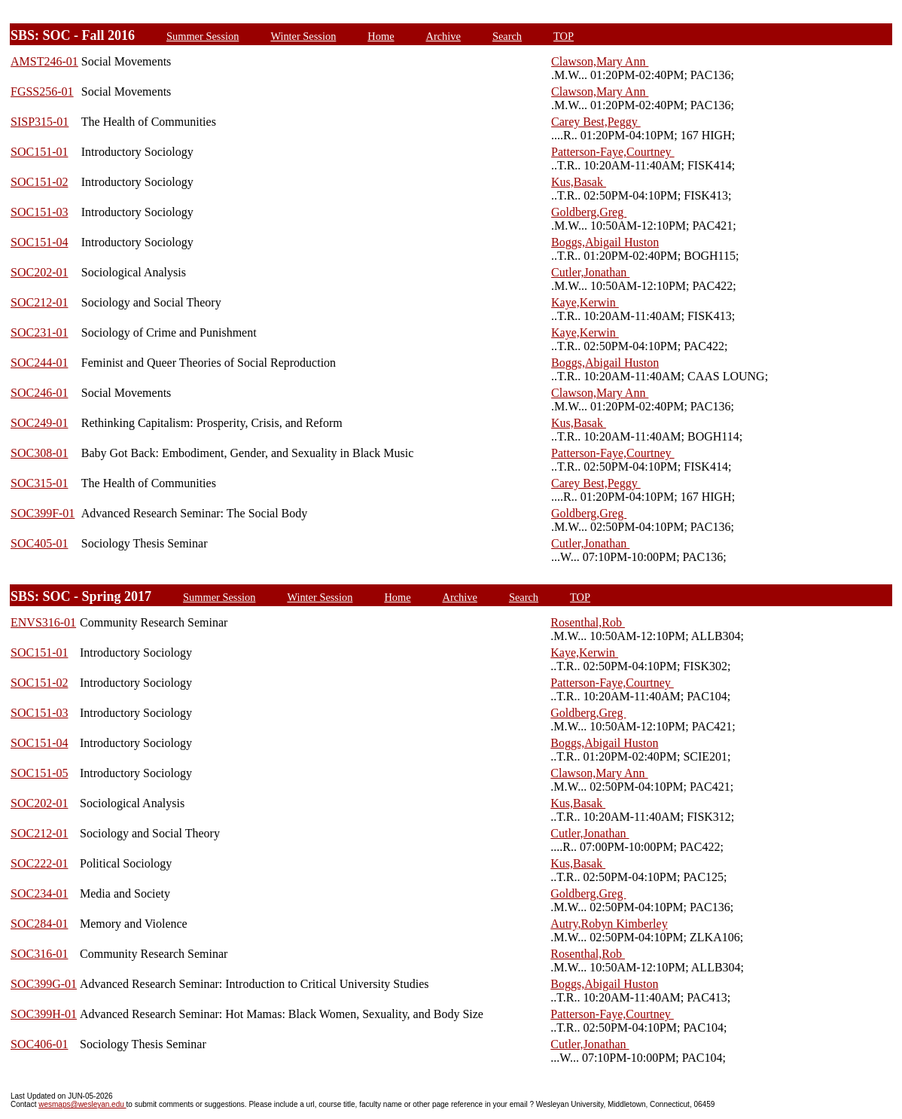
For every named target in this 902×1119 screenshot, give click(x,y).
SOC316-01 (39, 953)
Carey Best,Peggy (596, 121)
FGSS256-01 (42, 91)
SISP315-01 (40, 121)
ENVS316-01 (43, 622)
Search (507, 36)
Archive (443, 36)
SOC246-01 (39, 392)
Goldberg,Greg (588, 212)
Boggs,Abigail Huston (605, 242)
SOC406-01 (39, 1044)
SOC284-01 (39, 923)
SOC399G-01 (44, 983)
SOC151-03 (39, 212)
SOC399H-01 (44, 1014)
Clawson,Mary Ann (599, 61)
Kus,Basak (578, 181)
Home (380, 36)
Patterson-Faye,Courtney (613, 151)
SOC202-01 (39, 272)
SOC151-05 (39, 773)
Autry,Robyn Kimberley (608, 923)
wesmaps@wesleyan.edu (82, 1104)
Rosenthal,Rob (587, 622)
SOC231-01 (39, 332)
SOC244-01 (39, 362)
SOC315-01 (39, 483)
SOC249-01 (39, 422)
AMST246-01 (44, 61)
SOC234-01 (39, 893)
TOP (563, 36)
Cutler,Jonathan (590, 272)
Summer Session (202, 36)
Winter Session (303, 36)
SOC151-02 (39, 181)
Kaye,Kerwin (585, 302)
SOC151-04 (39, 242)
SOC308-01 (39, 453)
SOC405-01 (39, 543)
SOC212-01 (39, 302)
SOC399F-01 (43, 513)
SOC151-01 (39, 151)
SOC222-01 (39, 863)
